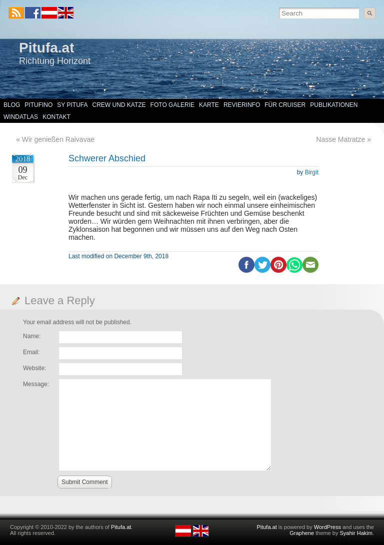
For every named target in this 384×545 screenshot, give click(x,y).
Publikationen (334, 104)
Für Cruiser (285, 104)
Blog (12, 104)
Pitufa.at (46, 47)
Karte (209, 104)
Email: (31, 352)
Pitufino (38, 104)
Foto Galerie (172, 104)
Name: (31, 336)
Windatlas (21, 116)
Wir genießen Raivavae (58, 139)
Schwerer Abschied (107, 158)
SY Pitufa (72, 104)
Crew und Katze (119, 104)
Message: (36, 384)
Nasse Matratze (340, 139)
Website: (34, 368)
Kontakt (56, 116)
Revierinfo (242, 104)
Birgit (311, 172)
